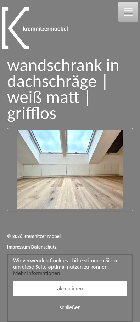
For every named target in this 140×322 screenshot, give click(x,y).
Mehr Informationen (36, 273)
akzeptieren (70, 288)
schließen (70, 307)
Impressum (18, 247)
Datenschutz (44, 247)
